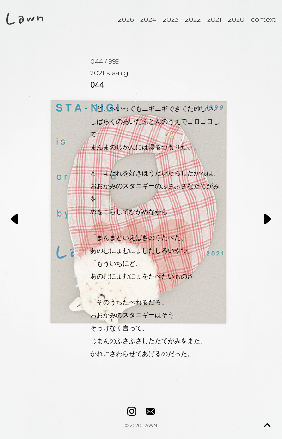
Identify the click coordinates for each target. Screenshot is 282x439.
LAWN (149, 425)
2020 (236, 19)
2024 (148, 19)
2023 (170, 19)
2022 (193, 19)
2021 (214, 19)
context (263, 19)
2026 (126, 19)
